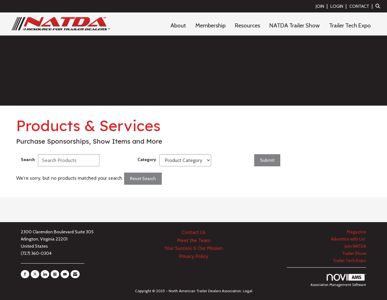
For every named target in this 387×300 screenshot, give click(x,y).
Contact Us (194, 232)
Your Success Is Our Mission (194, 248)
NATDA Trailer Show (294, 25)
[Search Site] (378, 6)
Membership (210, 25)
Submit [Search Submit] (267, 160)
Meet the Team (193, 240)
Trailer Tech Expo (350, 25)
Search (28, 159)
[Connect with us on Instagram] (55, 274)
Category (147, 159)
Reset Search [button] (143, 178)
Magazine (356, 232)
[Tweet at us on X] (35, 274)
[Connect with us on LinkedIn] (45, 274)
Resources (247, 25)
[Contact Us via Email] (75, 274)
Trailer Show (354, 253)
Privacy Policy (193, 256)
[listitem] (322, 6)
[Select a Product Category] (185, 160)
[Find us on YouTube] (65, 274)
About (178, 25)
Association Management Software (338, 280)
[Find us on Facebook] (25, 274)
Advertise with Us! (348, 239)
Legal (247, 290)
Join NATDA (355, 246)
